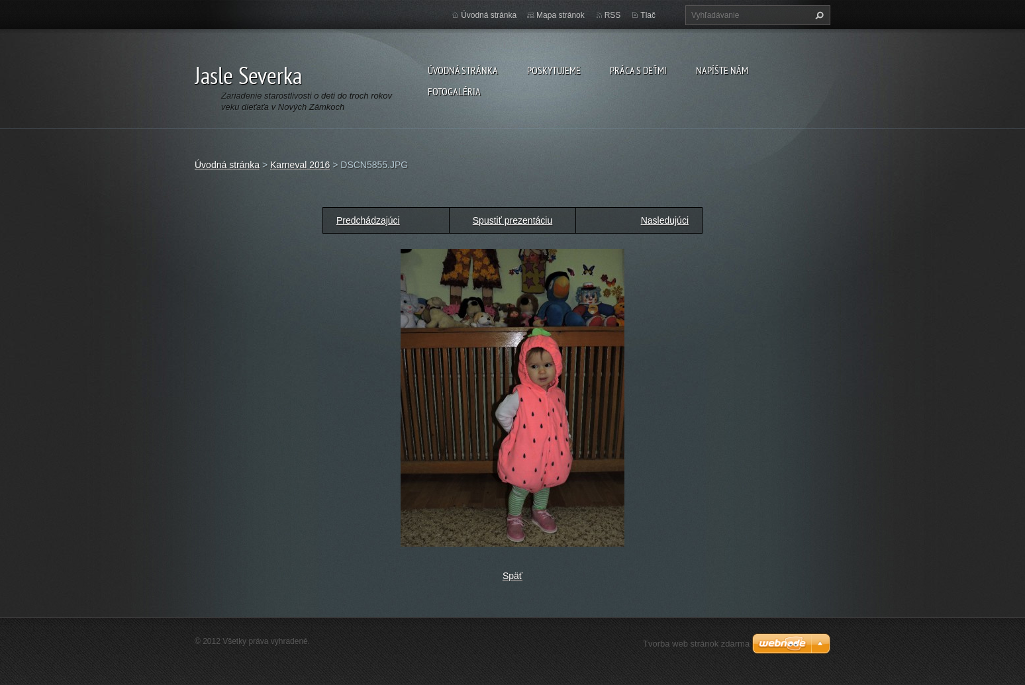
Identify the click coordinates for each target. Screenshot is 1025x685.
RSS (613, 15)
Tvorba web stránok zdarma (696, 644)
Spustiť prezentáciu (512, 220)
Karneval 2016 (300, 165)
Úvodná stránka (463, 70)
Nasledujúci (665, 220)
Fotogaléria (454, 91)
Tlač (648, 15)
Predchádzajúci (368, 220)
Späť (512, 576)
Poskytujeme (554, 70)
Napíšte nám (722, 70)
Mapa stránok (560, 15)
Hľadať (818, 15)
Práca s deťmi (638, 70)
